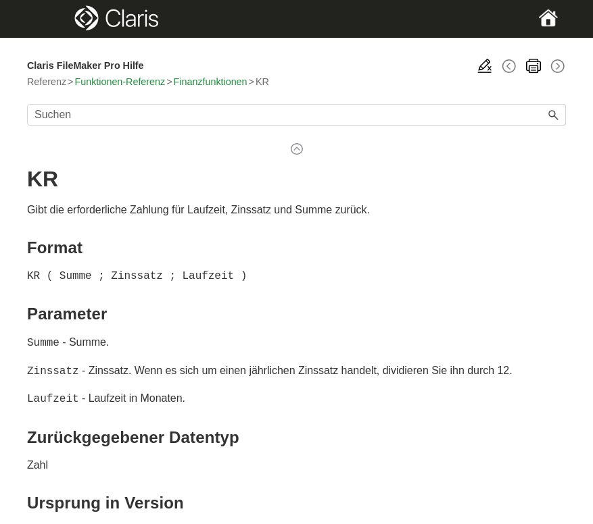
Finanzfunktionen (210, 81)
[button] (554, 115)
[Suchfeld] (296, 115)
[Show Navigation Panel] (53, 19)
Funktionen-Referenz (119, 81)
